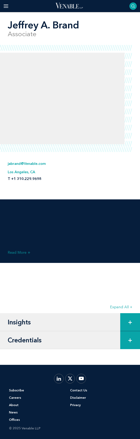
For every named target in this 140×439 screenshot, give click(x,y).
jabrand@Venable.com (27, 163)
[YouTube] (81, 378)
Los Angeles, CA (21, 172)
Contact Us (78, 390)
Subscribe (16, 390)
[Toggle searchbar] (133, 6)
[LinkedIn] (59, 378)
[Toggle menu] (6, 6)
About (14, 405)
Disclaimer (78, 398)
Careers (15, 398)
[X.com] (70, 378)
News (13, 412)
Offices (14, 420)
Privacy (75, 405)
